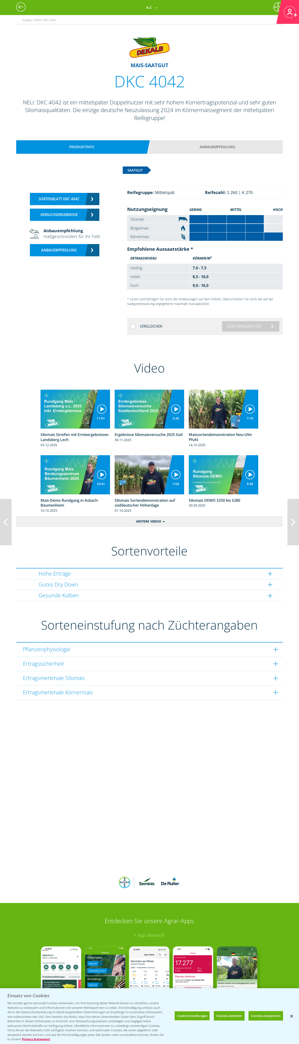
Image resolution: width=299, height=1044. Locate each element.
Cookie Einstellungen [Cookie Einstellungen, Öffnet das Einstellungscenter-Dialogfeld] (192, 1015)
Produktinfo (81, 146)
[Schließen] (291, 1016)
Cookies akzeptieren (265, 1015)
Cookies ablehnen (229, 1015)
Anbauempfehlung (217, 146)
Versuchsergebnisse (59, 214)
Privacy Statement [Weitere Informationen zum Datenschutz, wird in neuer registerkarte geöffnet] (36, 1039)
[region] (149, 1016)
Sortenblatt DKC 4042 (59, 198)
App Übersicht (151, 904)
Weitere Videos (148, 521)
